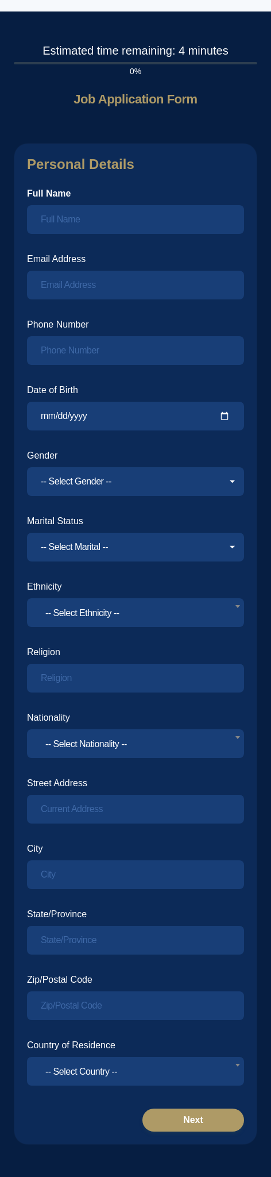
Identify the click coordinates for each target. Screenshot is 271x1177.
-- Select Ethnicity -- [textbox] (82, 613)
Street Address (57, 783)
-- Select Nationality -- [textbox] (86, 744)
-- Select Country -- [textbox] (81, 1071)
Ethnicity (44, 586)
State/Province (57, 914)
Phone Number (58, 324)
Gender (42, 455)
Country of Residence (71, 1045)
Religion (43, 652)
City (35, 848)
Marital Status (55, 521)
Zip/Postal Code (59, 979)
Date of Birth (52, 390)
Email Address (56, 259)
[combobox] (135, 612)
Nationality (48, 717)
